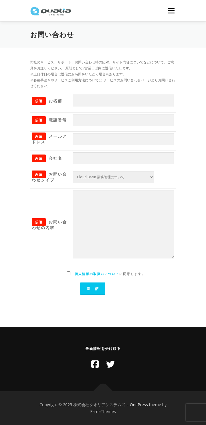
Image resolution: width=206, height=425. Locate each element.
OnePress (139, 404)
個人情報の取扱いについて (97, 274)
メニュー (171, 10)
